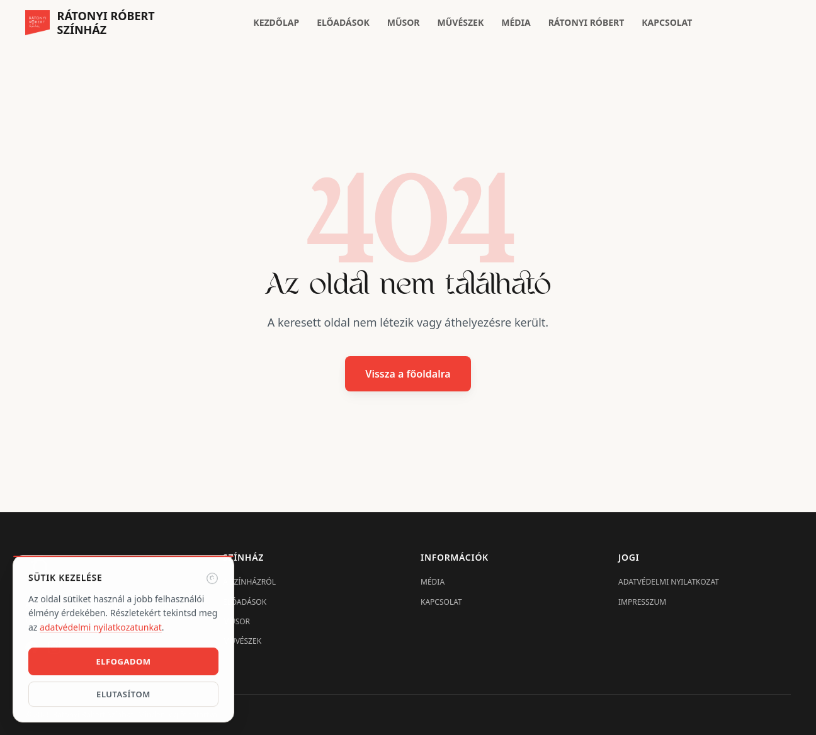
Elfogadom (123, 662)
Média (515, 22)
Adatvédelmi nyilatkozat (668, 581)
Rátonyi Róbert (586, 22)
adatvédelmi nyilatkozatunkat (101, 628)
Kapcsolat (667, 22)
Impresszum (642, 602)
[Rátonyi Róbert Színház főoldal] (90, 23)
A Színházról (249, 581)
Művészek (461, 22)
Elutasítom (123, 695)
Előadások (343, 22)
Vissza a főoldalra (407, 374)
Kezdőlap (276, 22)
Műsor (403, 22)
